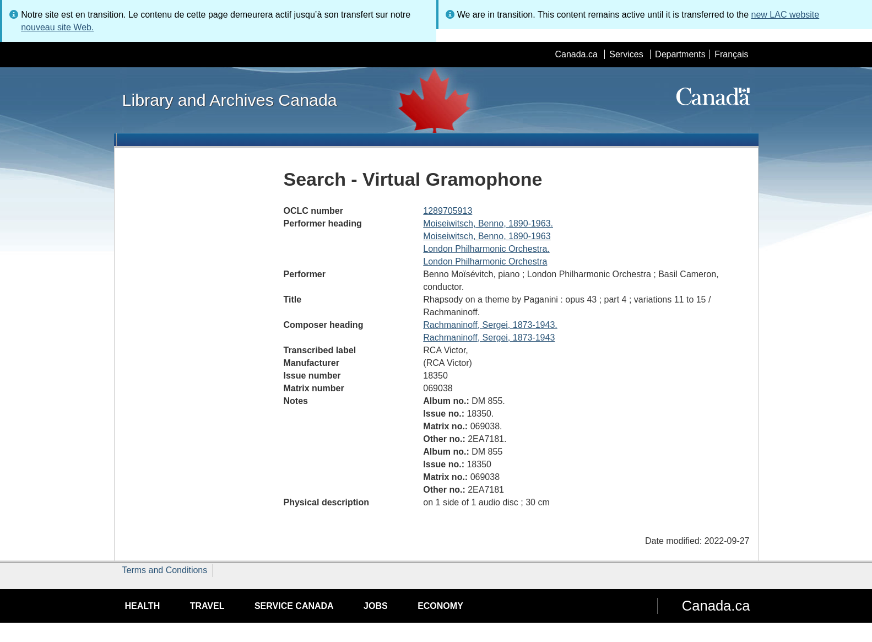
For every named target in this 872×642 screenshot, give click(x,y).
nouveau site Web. (57, 27)
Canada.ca (576, 54)
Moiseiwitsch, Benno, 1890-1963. (488, 223)
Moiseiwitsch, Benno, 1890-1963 (486, 236)
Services (626, 54)
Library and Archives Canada (229, 99)
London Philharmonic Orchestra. (486, 248)
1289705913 (447, 210)
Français (731, 54)
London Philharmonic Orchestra (485, 261)
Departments (680, 54)
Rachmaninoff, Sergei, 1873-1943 (489, 337)
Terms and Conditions (165, 570)
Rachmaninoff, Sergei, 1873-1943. (490, 325)
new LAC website (785, 14)
